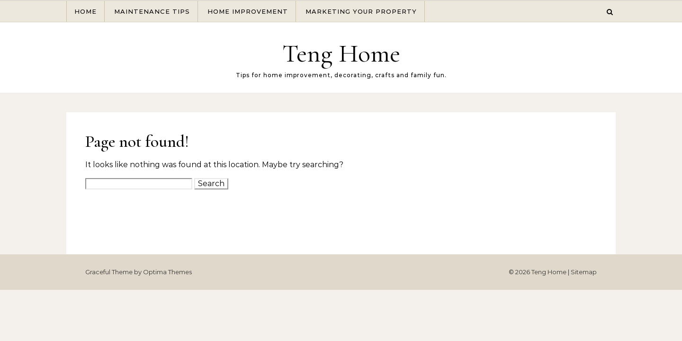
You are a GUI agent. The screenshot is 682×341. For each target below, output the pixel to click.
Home (85, 11)
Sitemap (584, 272)
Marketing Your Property (361, 11)
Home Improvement (247, 11)
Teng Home (341, 53)
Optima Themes (167, 272)
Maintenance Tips (152, 11)
